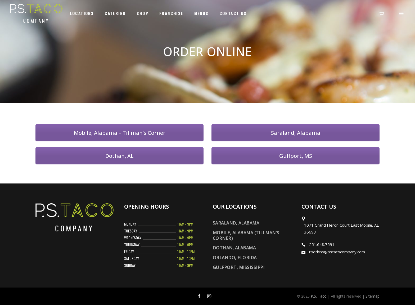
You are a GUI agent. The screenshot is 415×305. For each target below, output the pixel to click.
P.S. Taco (319, 296)
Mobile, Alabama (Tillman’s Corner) (246, 235)
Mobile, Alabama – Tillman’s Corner (119, 132)
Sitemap (373, 296)
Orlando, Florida (235, 258)
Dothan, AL (119, 155)
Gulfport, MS (295, 155)
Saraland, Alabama (295, 132)
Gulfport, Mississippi (238, 267)
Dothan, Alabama (234, 248)
